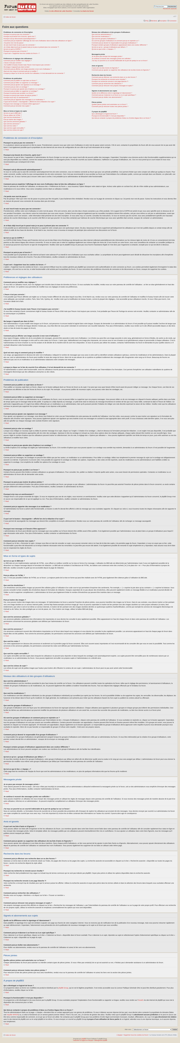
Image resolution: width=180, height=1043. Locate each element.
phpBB (83, 1038)
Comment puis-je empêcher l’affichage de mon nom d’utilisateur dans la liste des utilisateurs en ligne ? (38, 41)
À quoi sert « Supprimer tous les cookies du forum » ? (22, 53)
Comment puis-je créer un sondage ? (16, 87)
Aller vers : (128, 1029)
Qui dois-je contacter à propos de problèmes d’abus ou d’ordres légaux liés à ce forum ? (121, 118)
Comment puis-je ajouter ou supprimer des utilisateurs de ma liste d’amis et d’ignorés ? (121, 70)
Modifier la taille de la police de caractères (174, 16)
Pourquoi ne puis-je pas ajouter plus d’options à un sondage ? (24, 89)
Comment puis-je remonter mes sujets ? (17, 106)
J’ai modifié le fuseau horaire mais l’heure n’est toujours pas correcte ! (27, 65)
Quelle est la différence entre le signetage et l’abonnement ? (112, 93)
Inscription (163, 21)
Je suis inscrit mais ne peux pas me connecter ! (19, 45)
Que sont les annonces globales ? (15, 121)
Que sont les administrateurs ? (102, 34)
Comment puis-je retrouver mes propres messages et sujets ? (112, 85)
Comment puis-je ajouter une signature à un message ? (22, 85)
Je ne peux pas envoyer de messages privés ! (107, 56)
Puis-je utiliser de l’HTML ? (12, 115)
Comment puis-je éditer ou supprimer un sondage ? (21, 91)
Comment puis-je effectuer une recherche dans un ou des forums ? (114, 77)
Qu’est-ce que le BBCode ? (13, 113)
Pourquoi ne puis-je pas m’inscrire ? (16, 51)
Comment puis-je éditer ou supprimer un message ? (21, 83)
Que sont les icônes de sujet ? (14, 130)
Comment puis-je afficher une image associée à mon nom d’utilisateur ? (28, 69)
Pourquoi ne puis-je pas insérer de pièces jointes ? (20, 95)
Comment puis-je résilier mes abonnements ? (107, 97)
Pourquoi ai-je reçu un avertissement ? (17, 97)
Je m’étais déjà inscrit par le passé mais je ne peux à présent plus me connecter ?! (31, 47)
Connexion (172, 21)
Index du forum (11, 17)
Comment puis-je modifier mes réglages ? (18, 60)
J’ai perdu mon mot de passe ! (14, 43)
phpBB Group (63, 988)
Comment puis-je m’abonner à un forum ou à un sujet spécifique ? (114, 95)
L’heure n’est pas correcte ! (13, 63)
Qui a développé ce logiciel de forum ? (104, 114)
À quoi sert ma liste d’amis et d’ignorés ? (105, 68)
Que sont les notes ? (10, 126)
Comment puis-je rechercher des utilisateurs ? (107, 83)
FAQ (146, 21)
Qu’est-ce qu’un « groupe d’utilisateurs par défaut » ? (109, 47)
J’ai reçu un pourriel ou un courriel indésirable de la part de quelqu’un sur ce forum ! (120, 60)
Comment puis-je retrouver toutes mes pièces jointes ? (110, 106)
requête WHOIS (12, 1014)
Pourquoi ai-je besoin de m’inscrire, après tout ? (20, 36)
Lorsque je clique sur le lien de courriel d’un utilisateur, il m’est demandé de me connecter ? (34, 73)
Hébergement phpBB (100, 1040)
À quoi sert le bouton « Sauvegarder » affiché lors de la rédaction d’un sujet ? (29, 102)
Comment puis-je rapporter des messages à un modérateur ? (24, 99)
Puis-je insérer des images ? (13, 119)
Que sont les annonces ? (12, 124)
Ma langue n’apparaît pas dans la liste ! (17, 67)
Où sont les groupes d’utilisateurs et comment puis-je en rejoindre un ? (115, 41)
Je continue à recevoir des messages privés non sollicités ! (111, 58)
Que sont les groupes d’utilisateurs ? (104, 38)
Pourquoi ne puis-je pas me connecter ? (17, 34)
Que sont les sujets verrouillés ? (14, 128)
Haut (7, 150)
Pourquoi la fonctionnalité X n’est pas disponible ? (108, 116)
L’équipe (119, 1035)
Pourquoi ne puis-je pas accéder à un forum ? (19, 93)
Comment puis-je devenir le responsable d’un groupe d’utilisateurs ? (114, 43)
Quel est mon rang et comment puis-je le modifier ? (21, 71)
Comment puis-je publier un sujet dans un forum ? (20, 80)
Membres (154, 21)
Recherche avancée (170, 8)
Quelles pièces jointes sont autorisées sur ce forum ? (109, 104)
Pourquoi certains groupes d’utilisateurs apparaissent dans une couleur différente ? (119, 45)
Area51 (141, 1000)
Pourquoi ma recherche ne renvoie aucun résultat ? (109, 79)
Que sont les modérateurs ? (101, 36)
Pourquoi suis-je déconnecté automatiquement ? (20, 38)
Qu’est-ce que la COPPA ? (12, 49)
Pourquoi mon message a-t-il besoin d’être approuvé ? (22, 104)
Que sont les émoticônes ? (12, 117)
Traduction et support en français (83, 1040)
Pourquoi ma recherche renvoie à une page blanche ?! (110, 81)
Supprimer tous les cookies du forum (136, 1035)
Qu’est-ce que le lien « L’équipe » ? (103, 49)
